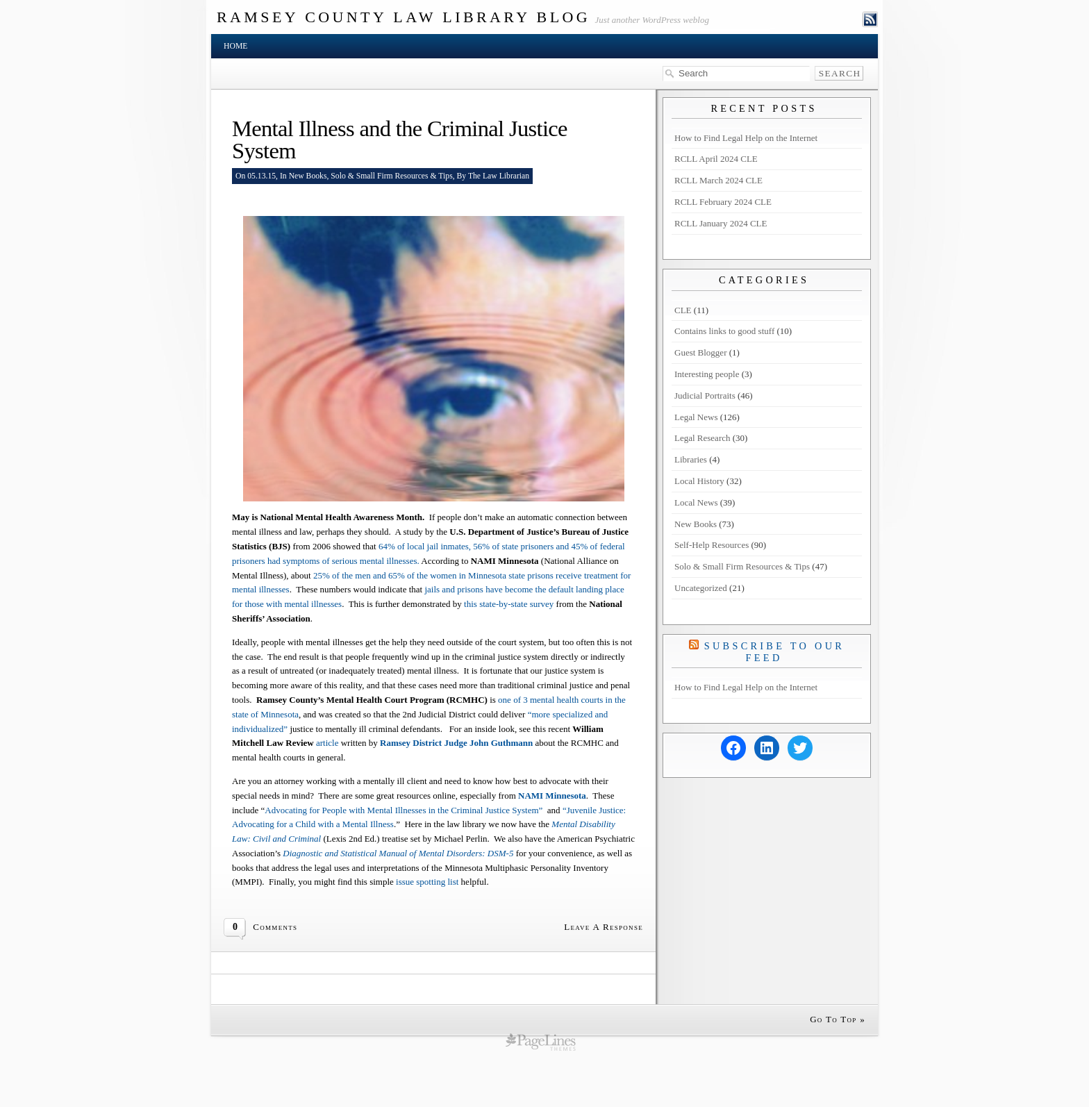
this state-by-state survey (510, 604)
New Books (308, 176)
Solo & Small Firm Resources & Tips (391, 176)
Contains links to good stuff (724, 331)
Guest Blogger (700, 352)
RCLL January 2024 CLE (720, 223)
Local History (699, 481)
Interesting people (707, 374)
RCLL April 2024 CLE (716, 158)
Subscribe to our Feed (774, 651)
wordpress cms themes (540, 1041)
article (327, 743)
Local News (695, 502)
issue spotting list (428, 881)
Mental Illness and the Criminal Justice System (399, 140)
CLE (683, 310)
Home (235, 46)
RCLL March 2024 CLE (718, 180)
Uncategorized (700, 588)
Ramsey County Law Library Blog (403, 17)
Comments (275, 927)
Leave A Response (603, 927)
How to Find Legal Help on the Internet (745, 138)
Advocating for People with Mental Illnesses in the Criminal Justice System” (406, 810)
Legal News (695, 417)
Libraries (690, 459)
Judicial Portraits (704, 395)
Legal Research (702, 438)
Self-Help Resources (711, 545)
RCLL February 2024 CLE (723, 202)
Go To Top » (837, 1019)
